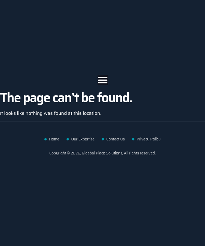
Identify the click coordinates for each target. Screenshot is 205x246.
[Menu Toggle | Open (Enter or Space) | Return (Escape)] (103, 80)
